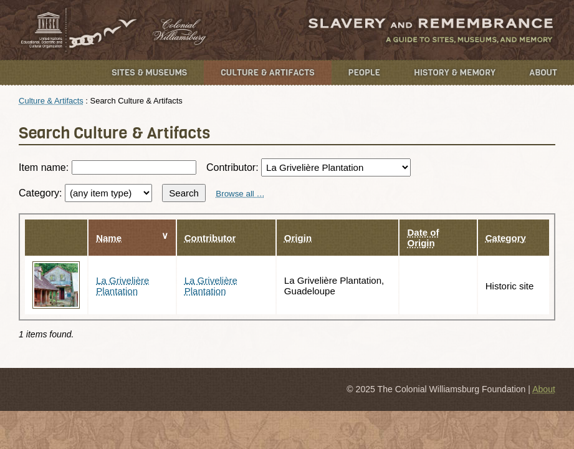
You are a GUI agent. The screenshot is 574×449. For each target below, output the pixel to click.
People (364, 73)
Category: (85, 193)
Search (184, 193)
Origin (298, 238)
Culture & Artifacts (267, 73)
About (543, 73)
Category (506, 238)
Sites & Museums (149, 73)
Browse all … (240, 193)
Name (109, 238)
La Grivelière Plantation (122, 285)
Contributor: (308, 167)
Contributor (210, 238)
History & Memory (454, 73)
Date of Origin (423, 237)
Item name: (107, 167)
